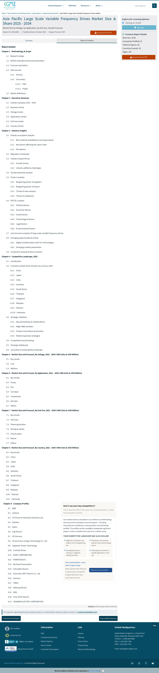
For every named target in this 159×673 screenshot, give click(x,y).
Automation (36, 13)
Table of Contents (87, 40)
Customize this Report (11, 618)
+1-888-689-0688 (128, 639)
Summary (28, 40)
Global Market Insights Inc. (14, 663)
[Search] (154, 5)
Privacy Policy (94, 671)
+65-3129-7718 (125, 644)
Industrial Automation (50, 13)
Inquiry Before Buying (108, 618)
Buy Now (139, 27)
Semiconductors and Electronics (19, 13)
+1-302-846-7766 (125, 641)
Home (4, 13)
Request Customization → (101, 570)
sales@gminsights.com (87, 612)
